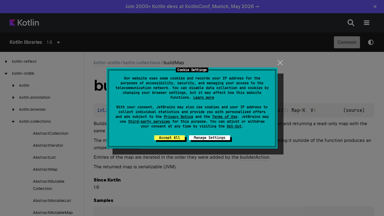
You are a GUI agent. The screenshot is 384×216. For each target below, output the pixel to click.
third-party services (149, 121)
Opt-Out (234, 126)
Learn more (203, 97)
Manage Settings (209, 137)
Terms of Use (224, 116)
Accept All (169, 137)
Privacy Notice (178, 116)
